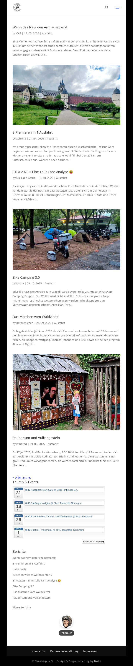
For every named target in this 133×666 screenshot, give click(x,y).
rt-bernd (21, 444)
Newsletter (38, 651)
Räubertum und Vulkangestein (36, 438)
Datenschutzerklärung (64, 651)
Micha (20, 283)
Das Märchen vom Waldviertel (36, 316)
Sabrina (21, 138)
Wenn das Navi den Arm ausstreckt (40, 27)
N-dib (97, 661)
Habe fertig (20, 569)
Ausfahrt (47, 33)
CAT (18, 33)
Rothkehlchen (24, 323)
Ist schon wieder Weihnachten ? (32, 574)
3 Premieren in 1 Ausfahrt (32, 132)
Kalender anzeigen (93, 541)
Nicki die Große (25, 178)
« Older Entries (22, 477)
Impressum (90, 651)
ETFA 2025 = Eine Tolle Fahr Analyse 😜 (43, 172)
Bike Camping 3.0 (26, 277)
